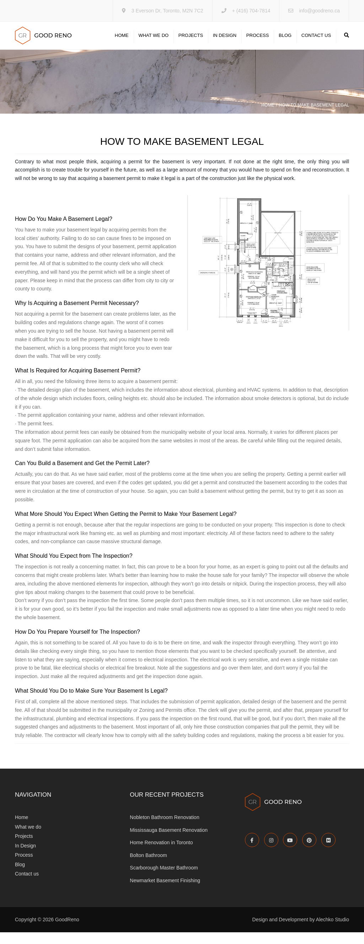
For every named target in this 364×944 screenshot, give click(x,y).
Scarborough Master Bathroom (164, 880)
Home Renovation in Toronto (161, 854)
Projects (190, 41)
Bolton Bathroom (148, 867)
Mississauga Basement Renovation (169, 842)
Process (257, 41)
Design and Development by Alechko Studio (300, 931)
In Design (224, 41)
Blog (285, 41)
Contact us (316, 41)
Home (122, 41)
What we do (153, 41)
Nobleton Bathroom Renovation (164, 829)
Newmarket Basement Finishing (165, 892)
